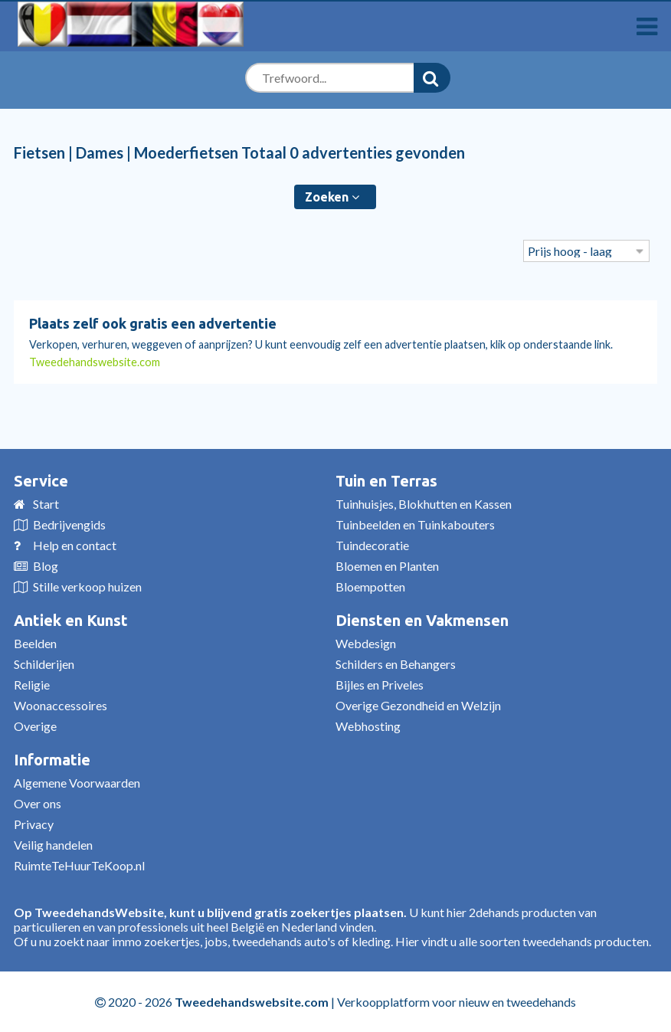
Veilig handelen (53, 844)
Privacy (34, 824)
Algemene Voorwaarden (77, 782)
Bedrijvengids (69, 524)
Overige (35, 726)
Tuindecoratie (372, 545)
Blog (45, 566)
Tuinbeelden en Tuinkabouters (415, 524)
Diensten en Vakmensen (422, 620)
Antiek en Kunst (71, 620)
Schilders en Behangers (396, 664)
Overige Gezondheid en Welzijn (418, 705)
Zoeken (332, 197)
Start (46, 503)
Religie (32, 684)
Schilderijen (44, 664)
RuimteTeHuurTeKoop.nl (79, 865)
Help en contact (74, 545)
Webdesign (366, 643)
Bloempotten (370, 586)
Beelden (35, 643)
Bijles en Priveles (380, 684)
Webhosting (368, 726)
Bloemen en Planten (387, 566)
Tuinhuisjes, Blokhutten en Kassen (424, 503)
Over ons (37, 803)
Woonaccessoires (60, 705)
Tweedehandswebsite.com (94, 362)
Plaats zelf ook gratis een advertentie (153, 323)
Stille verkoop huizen (87, 586)
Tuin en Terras (386, 481)
